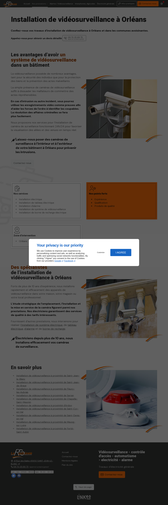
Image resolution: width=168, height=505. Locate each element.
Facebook (68, 261)
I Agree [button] (121, 252)
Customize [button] (101, 252)
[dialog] (84, 252)
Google (57, 261)
